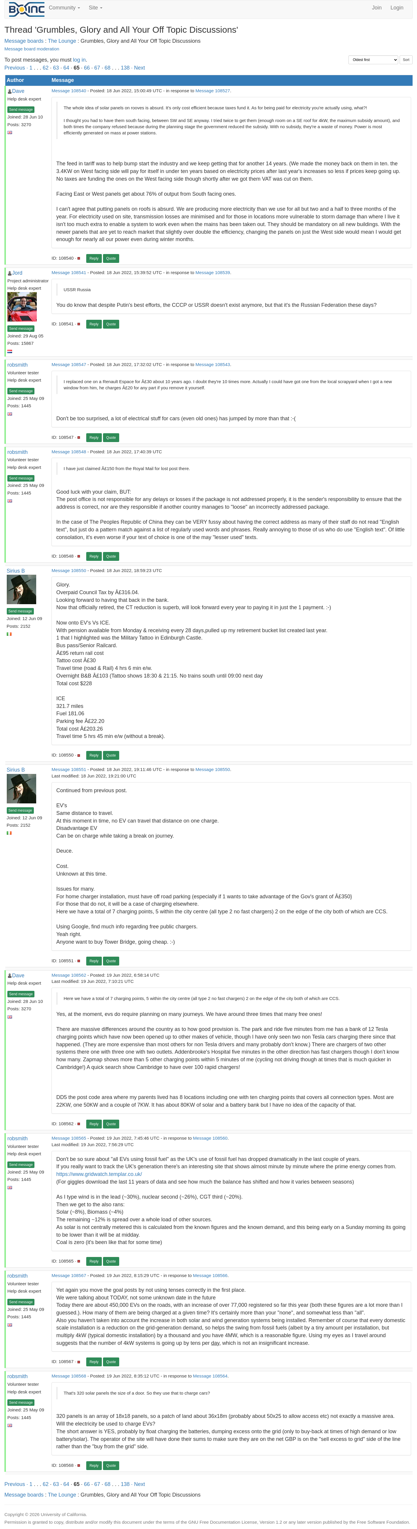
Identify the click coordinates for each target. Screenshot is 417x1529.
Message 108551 (68, 769)
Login (397, 8)
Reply (94, 258)
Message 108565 (68, 1138)
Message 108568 (68, 1375)
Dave (18, 91)
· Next (138, 68)
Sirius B (16, 571)
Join (377, 8)
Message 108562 (68, 975)
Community (64, 8)
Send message (21, 110)
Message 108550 (68, 570)
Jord (17, 273)
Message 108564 (210, 1375)
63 (56, 68)
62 (46, 68)
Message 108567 (68, 1275)
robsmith (17, 365)
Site (95, 8)
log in (79, 60)
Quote (111, 258)
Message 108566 (210, 1275)
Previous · (16, 68)
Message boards (24, 41)
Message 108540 (68, 90)
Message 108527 (212, 90)
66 (87, 68)
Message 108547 (68, 364)
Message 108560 (210, 1138)
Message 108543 (212, 364)
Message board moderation (31, 48)
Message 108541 (68, 272)
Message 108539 (212, 272)
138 (125, 68)
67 (97, 68)
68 (107, 68)
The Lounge (62, 41)
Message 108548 (68, 451)
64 (66, 68)
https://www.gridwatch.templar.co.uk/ (99, 1174)
